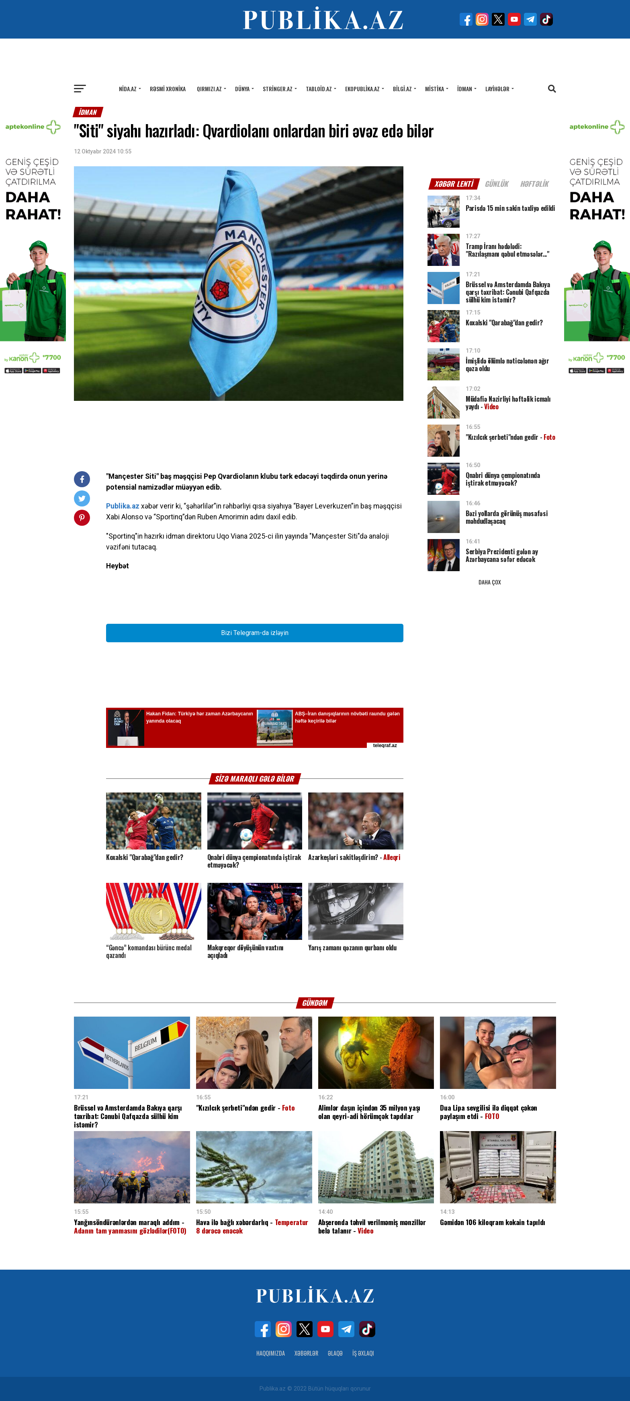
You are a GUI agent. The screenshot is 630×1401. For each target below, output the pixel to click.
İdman (464, 88)
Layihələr (497, 88)
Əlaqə (335, 1353)
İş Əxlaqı (363, 1353)
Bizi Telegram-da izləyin (254, 633)
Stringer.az (277, 88)
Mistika (434, 88)
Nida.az (128, 88)
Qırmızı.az (209, 88)
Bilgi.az (402, 88)
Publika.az (122, 506)
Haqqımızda (270, 1353)
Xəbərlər (306, 1353)
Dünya (242, 88)
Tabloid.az (319, 88)
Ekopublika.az (362, 88)
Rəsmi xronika (168, 88)
